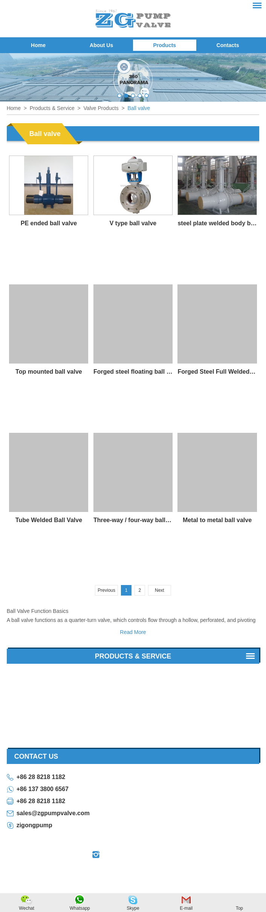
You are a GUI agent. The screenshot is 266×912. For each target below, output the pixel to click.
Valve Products (101, 108)
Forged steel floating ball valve (133, 371)
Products (164, 45)
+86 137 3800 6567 (43, 789)
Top (239, 908)
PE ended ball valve (49, 223)
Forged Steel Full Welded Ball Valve (217, 371)
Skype (133, 908)
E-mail (186, 908)
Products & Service (52, 108)
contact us (36, 756)
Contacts (228, 45)
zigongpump (34, 825)
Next (159, 590)
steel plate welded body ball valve (217, 223)
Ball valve (138, 108)
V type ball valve (133, 223)
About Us (101, 45)
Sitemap (190, 873)
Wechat (26, 908)
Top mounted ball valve (48, 371)
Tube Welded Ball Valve (48, 520)
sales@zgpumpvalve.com (53, 813)
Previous (106, 590)
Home (38, 45)
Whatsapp (80, 908)
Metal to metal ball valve (217, 520)
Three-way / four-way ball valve (133, 520)
